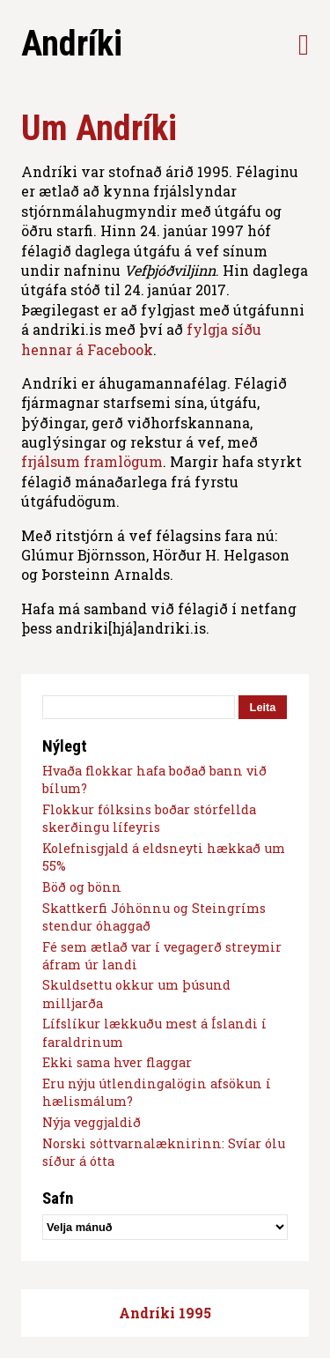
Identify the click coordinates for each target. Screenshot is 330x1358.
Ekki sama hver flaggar (117, 1062)
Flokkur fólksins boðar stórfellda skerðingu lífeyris (149, 818)
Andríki (71, 43)
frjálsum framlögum (92, 461)
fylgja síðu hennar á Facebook (141, 339)
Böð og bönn (81, 887)
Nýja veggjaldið (91, 1122)
